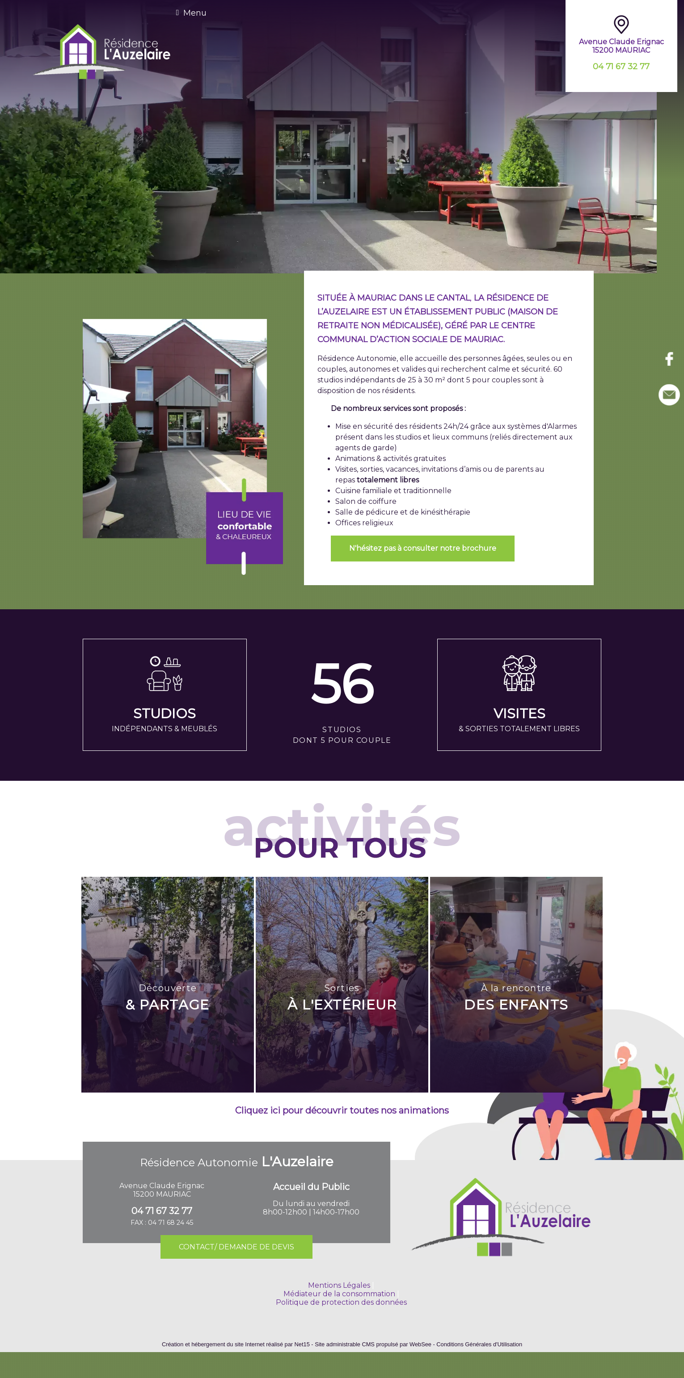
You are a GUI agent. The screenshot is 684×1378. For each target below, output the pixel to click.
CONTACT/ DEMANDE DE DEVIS (236, 1247)
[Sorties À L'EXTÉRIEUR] (342, 985)
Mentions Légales (339, 1285)
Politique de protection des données (341, 1302)
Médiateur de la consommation (339, 1294)
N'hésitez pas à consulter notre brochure (422, 548)
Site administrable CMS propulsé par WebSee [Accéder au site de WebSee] (373, 1344)
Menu (195, 13)
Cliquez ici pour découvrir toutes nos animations (342, 1110)
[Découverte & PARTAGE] (167, 985)
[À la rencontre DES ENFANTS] (516, 985)
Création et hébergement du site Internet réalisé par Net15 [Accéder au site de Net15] (236, 1344)
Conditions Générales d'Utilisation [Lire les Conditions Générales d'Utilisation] (479, 1344)
